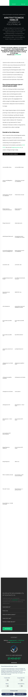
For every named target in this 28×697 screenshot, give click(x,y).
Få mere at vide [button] (14, 690)
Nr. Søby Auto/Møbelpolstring (13, 65)
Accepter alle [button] (20, 694)
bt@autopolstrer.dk (16, 147)
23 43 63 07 (15, 600)
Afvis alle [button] (7, 694)
